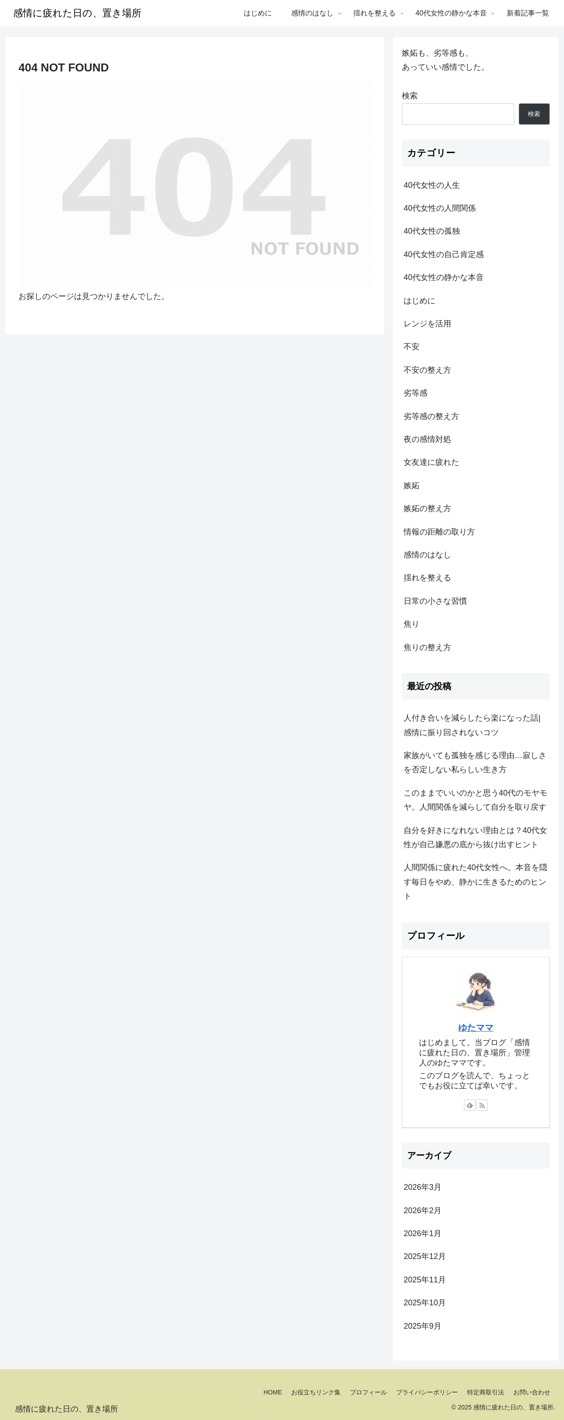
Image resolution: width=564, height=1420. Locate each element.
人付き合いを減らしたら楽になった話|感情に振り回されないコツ (472, 725)
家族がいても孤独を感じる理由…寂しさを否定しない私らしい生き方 (475, 762)
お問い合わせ (531, 1392)
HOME (272, 1392)
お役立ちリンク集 (316, 1392)
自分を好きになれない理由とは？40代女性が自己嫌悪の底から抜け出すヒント (475, 837)
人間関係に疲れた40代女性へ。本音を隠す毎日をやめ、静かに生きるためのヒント (475, 882)
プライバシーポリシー (427, 1392)
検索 (410, 95)
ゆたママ (476, 1027)
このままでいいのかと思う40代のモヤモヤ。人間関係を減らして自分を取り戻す (475, 799)
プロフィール (368, 1392)
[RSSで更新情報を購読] (482, 1105)
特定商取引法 (485, 1392)
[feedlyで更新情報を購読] (469, 1105)
